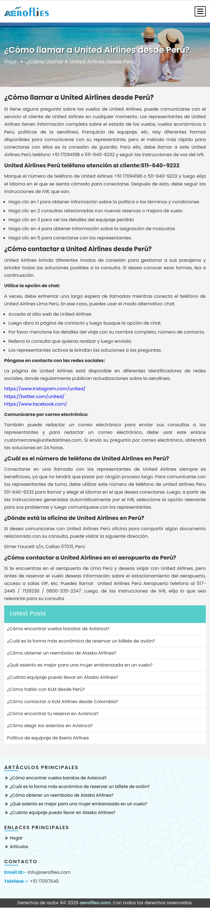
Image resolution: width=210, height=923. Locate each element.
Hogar (10, 61)
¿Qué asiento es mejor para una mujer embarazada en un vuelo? (78, 804)
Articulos (19, 847)
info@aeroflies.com (49, 872)
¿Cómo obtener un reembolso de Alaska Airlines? (61, 795)
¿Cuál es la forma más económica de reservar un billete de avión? (80, 786)
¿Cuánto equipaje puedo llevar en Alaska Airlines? (62, 812)
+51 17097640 (44, 881)
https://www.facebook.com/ (35, 404)
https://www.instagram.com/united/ (45, 389)
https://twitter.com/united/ (34, 396)
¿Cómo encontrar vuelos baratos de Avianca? (58, 778)
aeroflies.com (95, 903)
